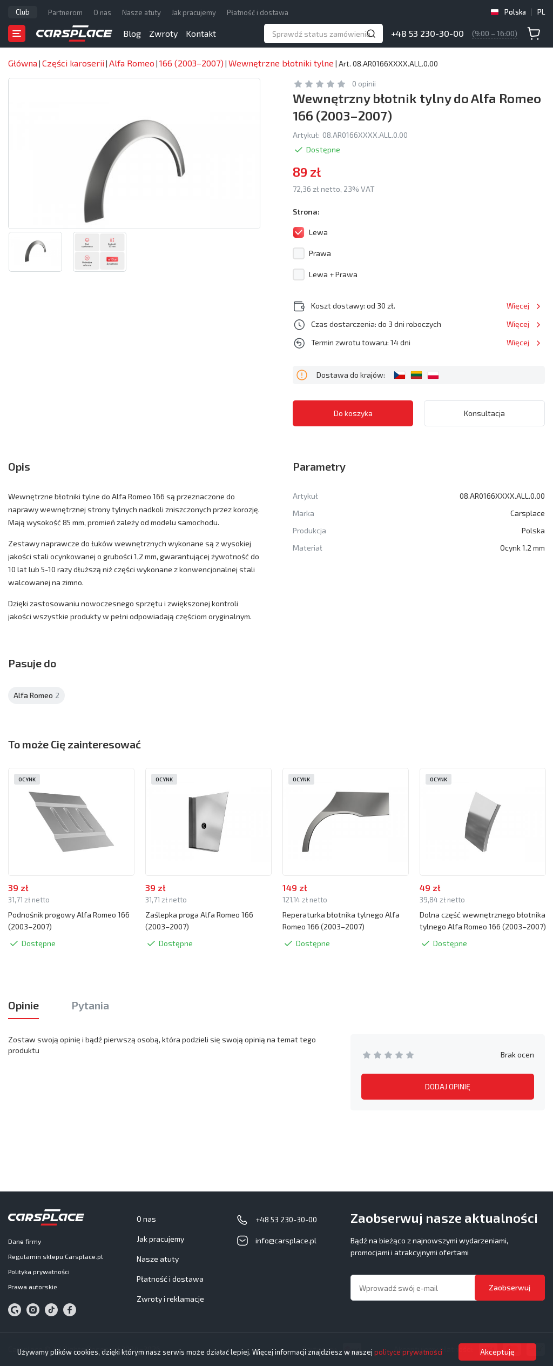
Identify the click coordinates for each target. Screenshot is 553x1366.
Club (23, 12)
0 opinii (364, 83)
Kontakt (201, 33)
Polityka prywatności (39, 1271)
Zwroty (163, 33)
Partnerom (65, 12)
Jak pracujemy (194, 12)
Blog (132, 33)
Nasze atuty (141, 12)
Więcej (518, 305)
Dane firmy (24, 1241)
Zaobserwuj (509, 1287)
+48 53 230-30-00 (427, 33)
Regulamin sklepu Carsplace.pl (55, 1256)
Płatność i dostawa (257, 12)
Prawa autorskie (32, 1286)
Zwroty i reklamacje (170, 1298)
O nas (102, 12)
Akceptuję (497, 1351)
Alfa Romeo (36, 695)
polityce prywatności (408, 1352)
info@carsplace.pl (285, 1240)
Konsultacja (484, 413)
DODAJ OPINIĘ (447, 1086)
